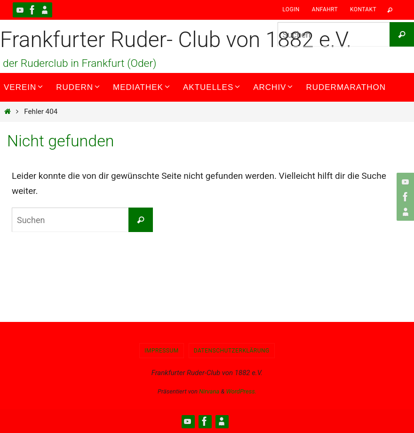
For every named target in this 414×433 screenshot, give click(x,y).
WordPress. (241, 391)
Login (290, 9)
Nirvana (209, 391)
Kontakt (363, 9)
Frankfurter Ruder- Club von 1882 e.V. (175, 39)
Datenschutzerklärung (232, 350)
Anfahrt (325, 9)
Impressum (161, 350)
